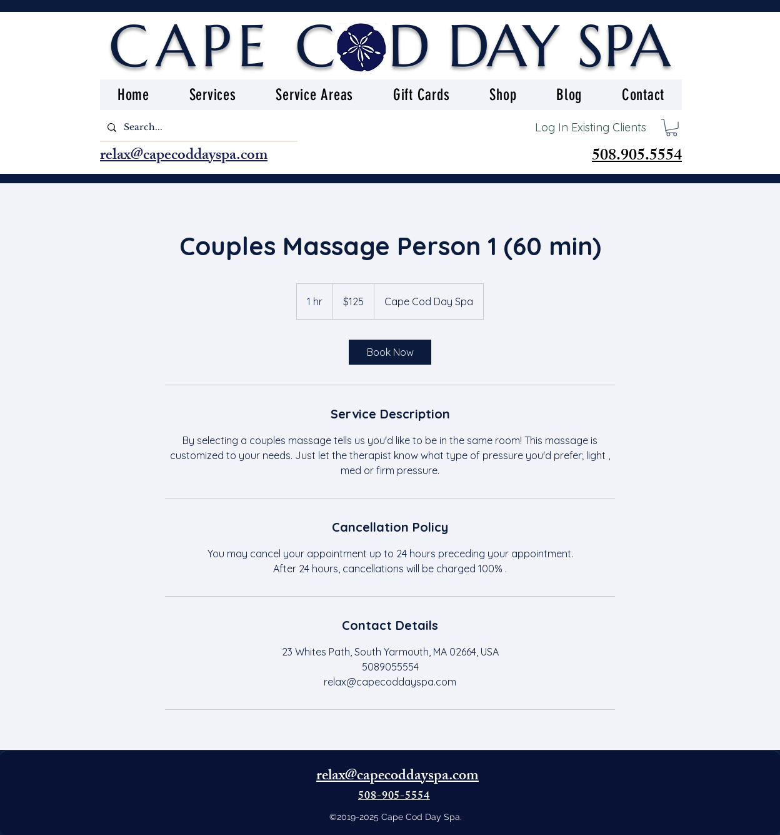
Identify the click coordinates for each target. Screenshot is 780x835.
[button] (671, 127)
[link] (390, 352)
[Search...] (197, 127)
